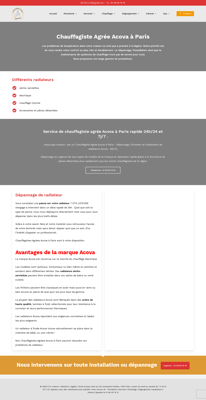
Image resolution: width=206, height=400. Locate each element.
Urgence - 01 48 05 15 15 (175, 366)
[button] (103, 170)
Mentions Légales (69, 386)
